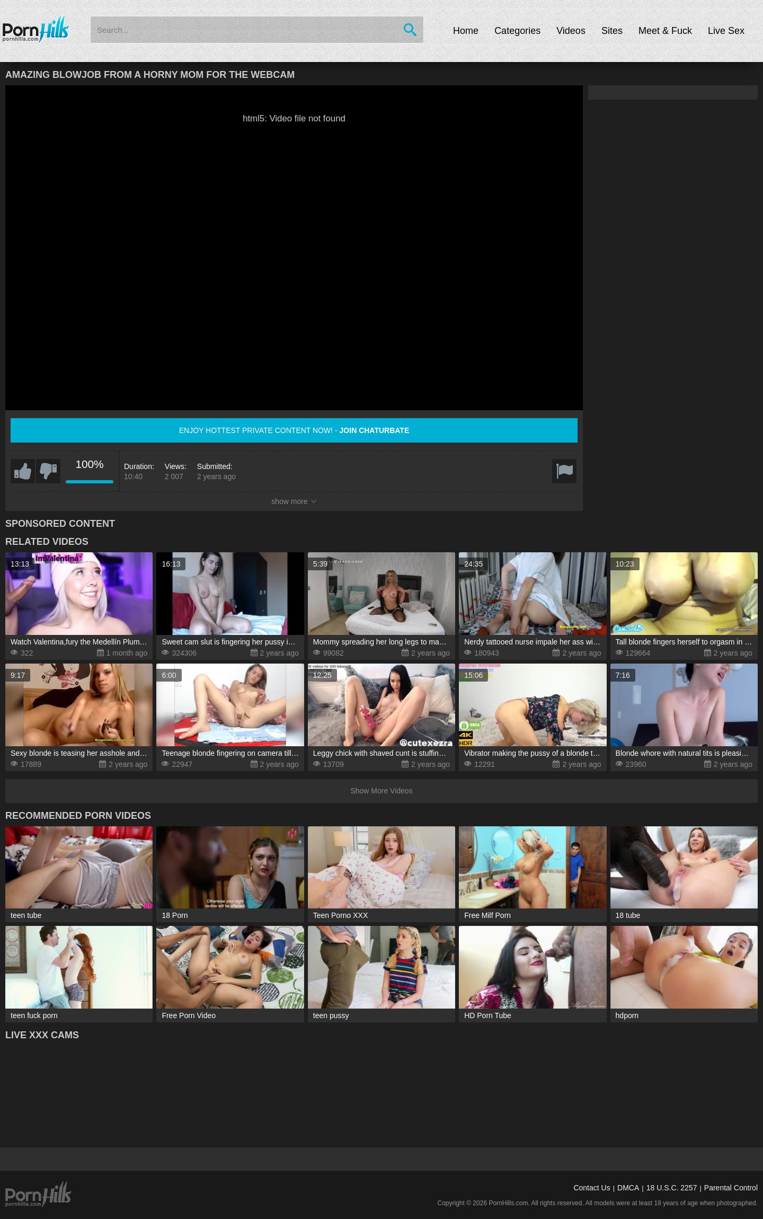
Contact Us (591, 1187)
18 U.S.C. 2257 (671, 1187)
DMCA (628, 1187)
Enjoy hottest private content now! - (294, 430)
